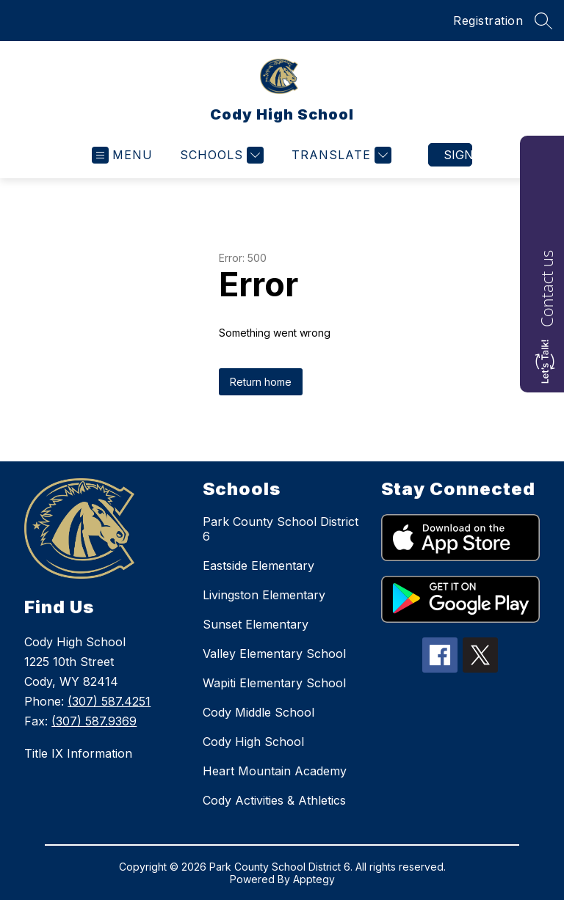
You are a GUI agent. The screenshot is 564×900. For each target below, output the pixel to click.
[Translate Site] (339, 155)
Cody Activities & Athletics (274, 800)
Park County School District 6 (280, 529)
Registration (488, 20)
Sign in (458, 154)
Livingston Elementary (264, 595)
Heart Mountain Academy (275, 771)
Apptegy (314, 879)
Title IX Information (78, 753)
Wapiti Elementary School (274, 683)
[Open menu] (122, 155)
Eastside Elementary (258, 565)
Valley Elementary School (274, 653)
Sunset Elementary (255, 624)
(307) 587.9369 (94, 721)
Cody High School (253, 741)
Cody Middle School (258, 712)
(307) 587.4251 (109, 701)
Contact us (546, 288)
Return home (261, 382)
